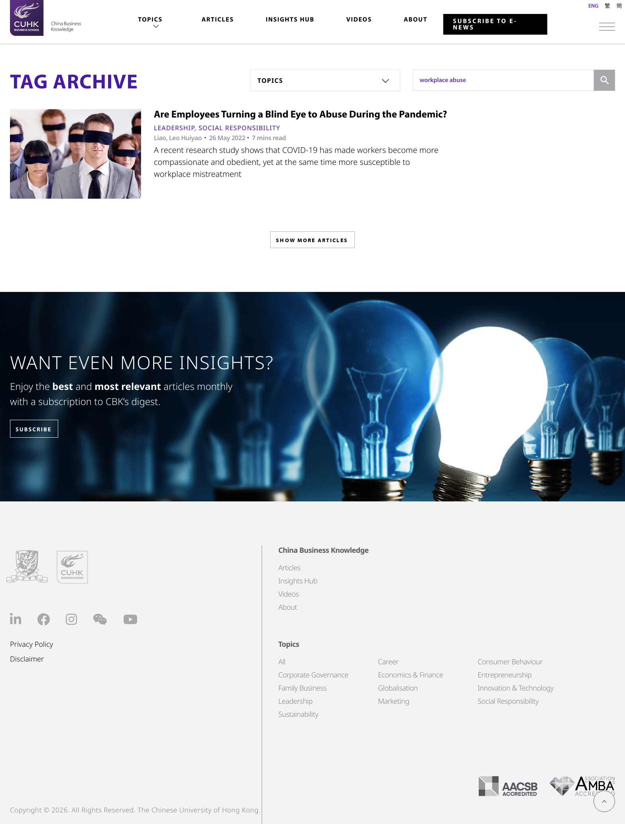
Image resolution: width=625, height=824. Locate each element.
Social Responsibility (239, 127)
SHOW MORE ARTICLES (312, 242)
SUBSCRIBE (39, 429)
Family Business (302, 688)
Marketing (393, 701)
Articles (218, 19)
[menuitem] (150, 23)
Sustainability (298, 714)
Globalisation (398, 688)
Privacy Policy (31, 644)
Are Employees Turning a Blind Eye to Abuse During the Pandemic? (300, 114)
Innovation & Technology (516, 688)
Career (388, 662)
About (415, 19)
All (281, 662)
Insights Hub (290, 19)
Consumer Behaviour (510, 662)
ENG (593, 5)
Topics (150, 19)
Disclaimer (27, 659)
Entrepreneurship (504, 675)
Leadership (174, 127)
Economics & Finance (410, 675)
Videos (359, 19)
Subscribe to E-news (485, 24)
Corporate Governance (313, 675)
